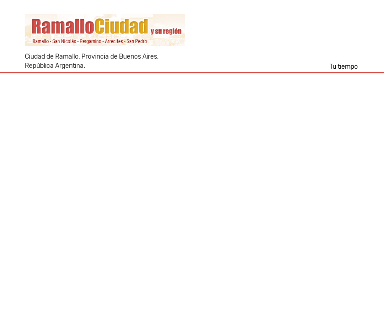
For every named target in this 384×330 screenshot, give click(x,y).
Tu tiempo (343, 67)
